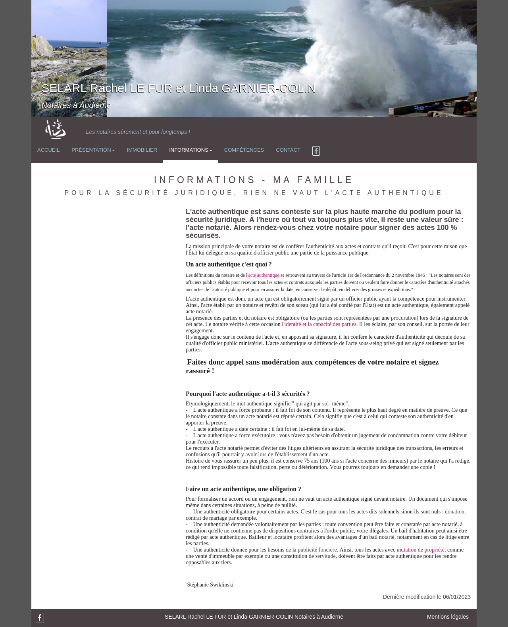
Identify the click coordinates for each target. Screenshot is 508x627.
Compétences (244, 150)
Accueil (48, 150)
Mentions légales (448, 616)
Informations (190, 150)
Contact (288, 150)
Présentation (93, 150)
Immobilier (142, 150)
